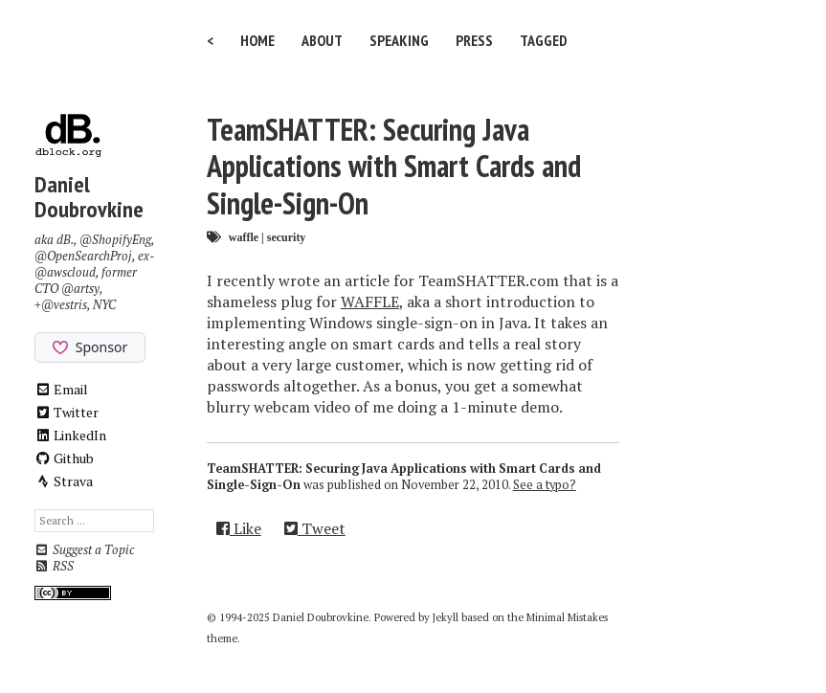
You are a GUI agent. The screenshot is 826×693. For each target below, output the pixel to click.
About (322, 40)
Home (257, 40)
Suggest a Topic (84, 550)
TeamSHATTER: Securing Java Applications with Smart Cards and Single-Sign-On (394, 166)
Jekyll (445, 617)
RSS (54, 566)
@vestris (64, 305)
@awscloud (65, 272)
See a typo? (544, 485)
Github (64, 458)
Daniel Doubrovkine (89, 196)
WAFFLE (370, 301)
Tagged (544, 40)
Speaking (399, 40)
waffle (243, 237)
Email (61, 389)
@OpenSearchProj (83, 256)
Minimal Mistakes (567, 617)
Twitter (67, 412)
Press (474, 40)
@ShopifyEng (115, 240)
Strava (64, 481)
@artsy (80, 288)
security (286, 237)
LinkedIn (70, 435)
